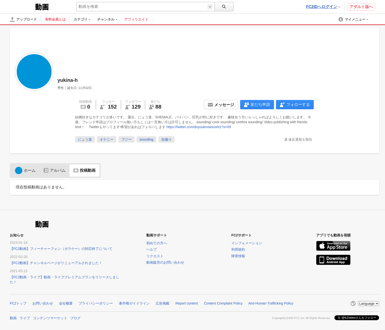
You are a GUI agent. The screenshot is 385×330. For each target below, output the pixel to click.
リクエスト (155, 256)
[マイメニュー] (353, 19)
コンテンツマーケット (50, 318)
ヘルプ (151, 249)
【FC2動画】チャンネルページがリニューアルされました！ (56, 263)
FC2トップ (18, 303)
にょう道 (85, 139)
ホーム (25, 170)
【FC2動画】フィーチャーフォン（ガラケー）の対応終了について (61, 249)
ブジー (126, 139)
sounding (146, 139)
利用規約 (238, 249)
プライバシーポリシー (96, 303)
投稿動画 (84, 170)
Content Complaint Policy (223, 303)
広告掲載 (162, 303)
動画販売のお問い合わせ (165, 262)
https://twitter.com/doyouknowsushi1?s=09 (198, 127)
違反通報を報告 (300, 139)
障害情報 (238, 256)
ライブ (25, 318)
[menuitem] (84, 19)
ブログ (75, 318)
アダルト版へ (361, 7)
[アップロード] (23, 19)
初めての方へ (156, 243)
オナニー (106, 139)
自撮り (166, 139)
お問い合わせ (42, 303)
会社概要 (66, 303)
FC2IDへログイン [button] (323, 7)
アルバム (54, 170)
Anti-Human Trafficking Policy (270, 303)
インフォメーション (246, 243)
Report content (186, 303)
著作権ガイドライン (134, 303)
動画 (13, 318)
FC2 (22, 6)
